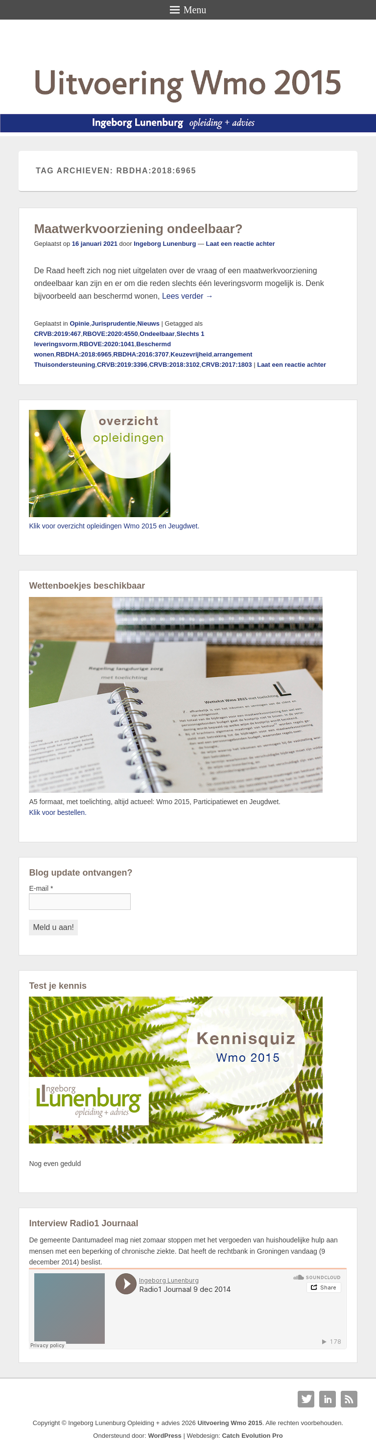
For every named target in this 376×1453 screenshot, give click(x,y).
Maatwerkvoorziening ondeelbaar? (138, 228)
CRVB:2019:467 (57, 333)
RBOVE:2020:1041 (107, 344)
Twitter (306, 1399)
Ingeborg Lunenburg (165, 243)
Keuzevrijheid (191, 354)
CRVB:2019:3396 (122, 364)
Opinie (79, 323)
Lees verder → (187, 296)
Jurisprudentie (113, 323)
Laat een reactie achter (240, 243)
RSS (349, 1399)
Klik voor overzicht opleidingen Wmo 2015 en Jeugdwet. (114, 526)
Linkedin (327, 1399)
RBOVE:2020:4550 (110, 333)
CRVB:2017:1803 (226, 364)
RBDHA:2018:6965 (83, 354)
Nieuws (148, 323)
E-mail (41, 888)
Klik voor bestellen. (58, 812)
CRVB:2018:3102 (174, 364)
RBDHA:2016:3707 (140, 354)
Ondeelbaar (157, 333)
